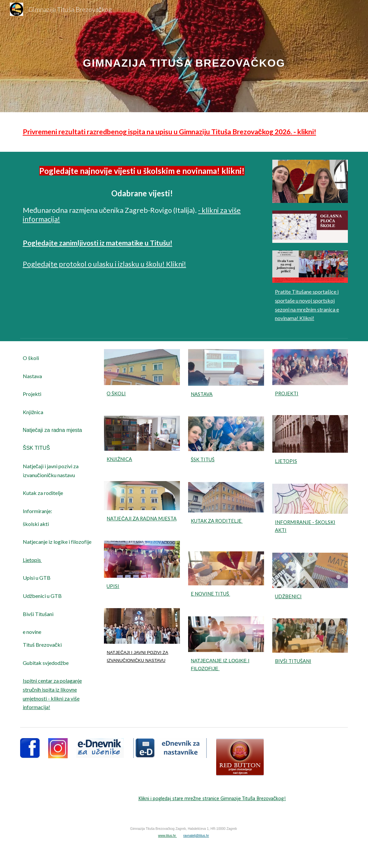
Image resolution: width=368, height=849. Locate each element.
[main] (184, 56)
